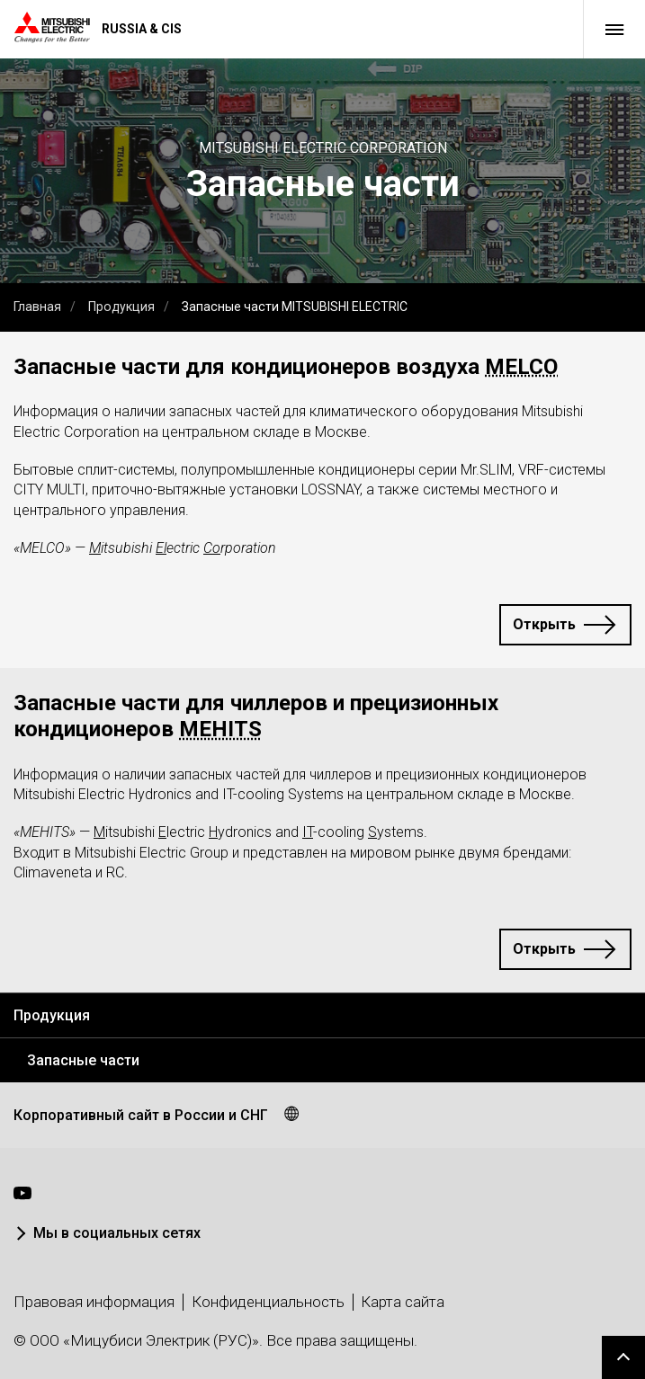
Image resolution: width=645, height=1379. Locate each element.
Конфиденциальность (268, 1302)
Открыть (544, 624)
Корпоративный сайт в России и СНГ (140, 1115)
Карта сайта (402, 1302)
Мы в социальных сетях (117, 1232)
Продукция (121, 306)
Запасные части (83, 1060)
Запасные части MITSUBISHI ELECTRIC (295, 306)
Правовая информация (94, 1302)
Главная (37, 306)
